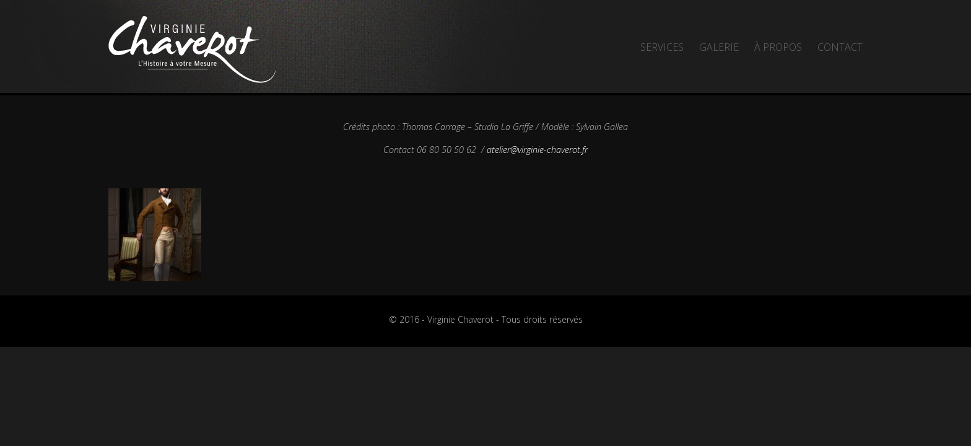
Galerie (719, 47)
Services (662, 47)
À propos (778, 47)
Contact (840, 47)
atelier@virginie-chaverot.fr (537, 149)
